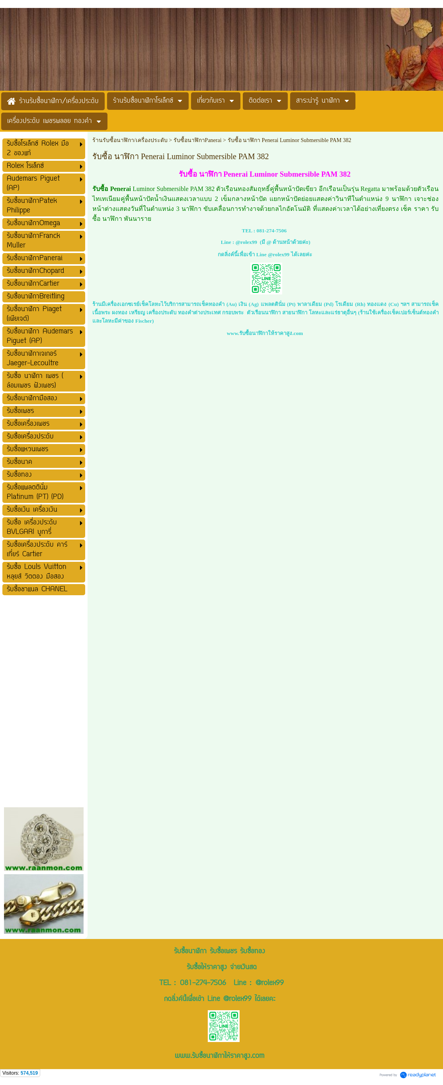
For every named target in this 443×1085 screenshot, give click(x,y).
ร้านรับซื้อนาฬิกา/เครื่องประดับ (130, 140)
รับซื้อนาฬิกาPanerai (198, 140)
